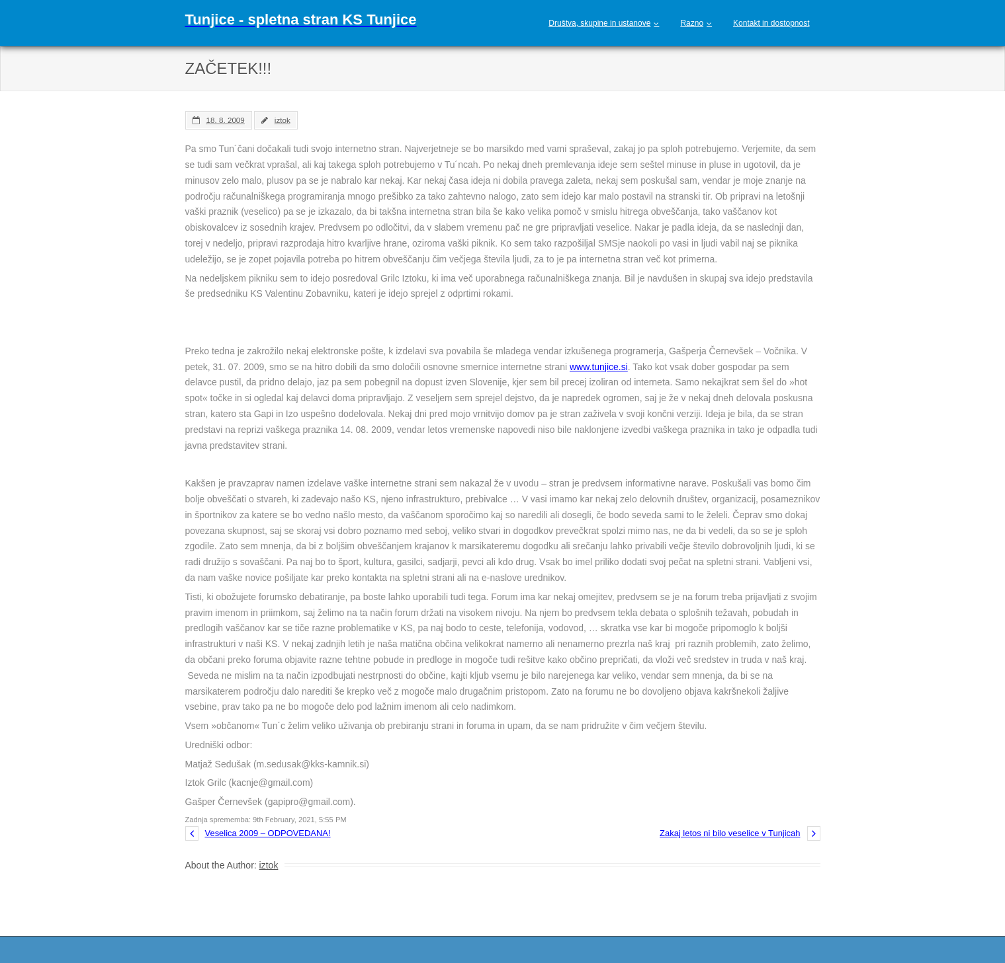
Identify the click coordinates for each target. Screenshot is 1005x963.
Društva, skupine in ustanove (599, 23)
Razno (691, 23)
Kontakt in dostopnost (771, 23)
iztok (282, 120)
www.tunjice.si (599, 367)
